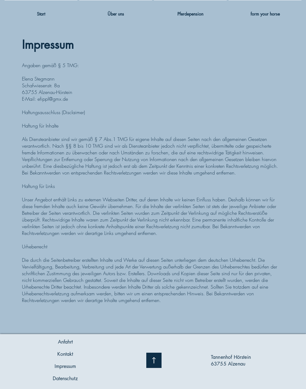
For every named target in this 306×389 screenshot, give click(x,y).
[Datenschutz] (65, 379)
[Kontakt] (65, 354)
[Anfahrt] (65, 342)
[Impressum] (65, 366)
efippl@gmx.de (52, 98)
